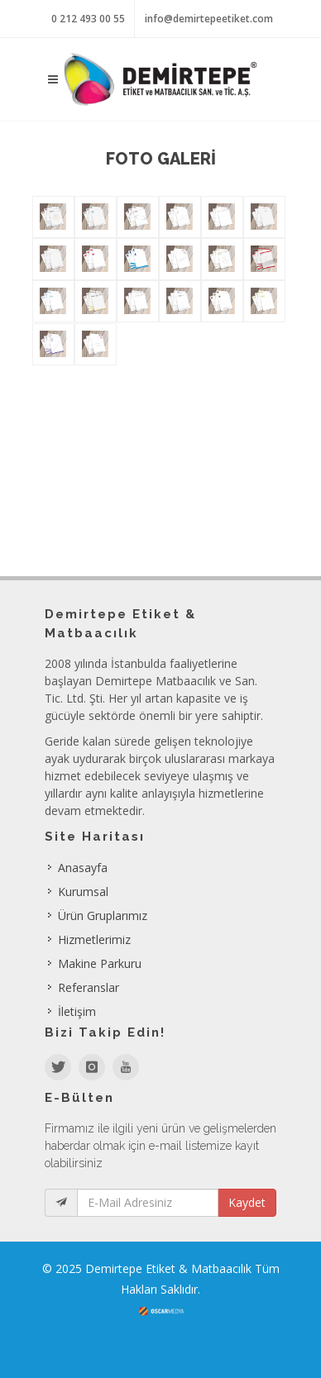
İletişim (77, 1011)
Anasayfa (83, 867)
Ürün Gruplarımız (102, 915)
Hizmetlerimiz (94, 939)
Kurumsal (83, 891)
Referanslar (88, 987)
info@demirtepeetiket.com (209, 19)
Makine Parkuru (99, 963)
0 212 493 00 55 (88, 19)
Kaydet (247, 1202)
